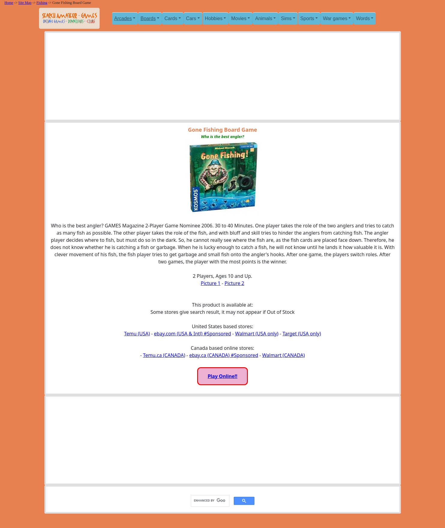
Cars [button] (191, 18)
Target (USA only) (301, 333)
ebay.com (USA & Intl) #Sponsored (192, 333)
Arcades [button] (123, 18)
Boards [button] (148, 18)
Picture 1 (211, 283)
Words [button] (363, 18)
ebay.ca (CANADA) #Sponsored (223, 355)
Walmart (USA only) (256, 333)
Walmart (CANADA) (283, 355)
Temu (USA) (137, 333)
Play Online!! (222, 376)
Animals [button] (263, 18)
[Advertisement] (222, 78)
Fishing (42, 3)
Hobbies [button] (214, 18)
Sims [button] (286, 18)
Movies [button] (238, 18)
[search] (209, 500)
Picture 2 (234, 283)
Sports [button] (307, 18)
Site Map (25, 3)
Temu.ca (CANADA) (164, 355)
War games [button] (335, 18)
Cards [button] (170, 18)
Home (9, 3)
